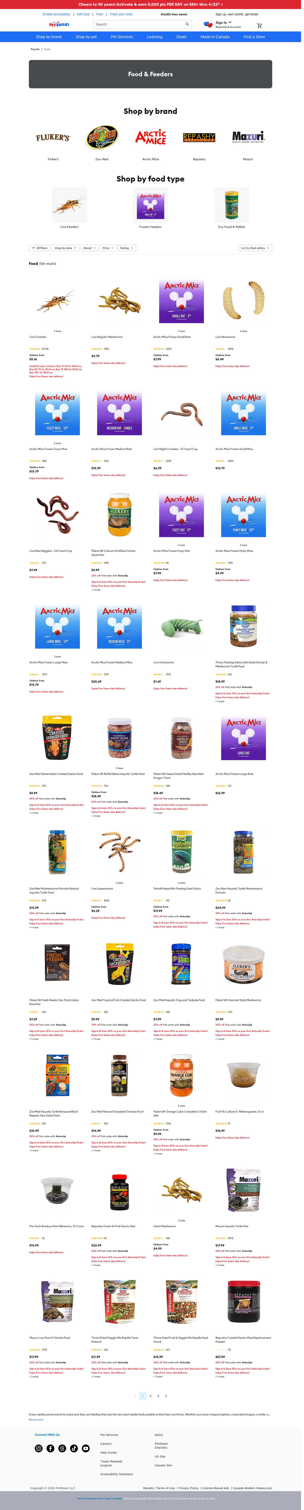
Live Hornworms (163, 662)
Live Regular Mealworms (106, 337)
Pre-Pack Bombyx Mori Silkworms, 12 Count (56, 1226)
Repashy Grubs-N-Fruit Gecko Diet (113, 1226)
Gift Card (83, 14)
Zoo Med (101, 159)
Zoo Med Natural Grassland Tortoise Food (117, 1111)
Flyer (99, 14)
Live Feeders (69, 227)
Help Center (108, 1452)
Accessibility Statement (116, 1474)
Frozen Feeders (150, 227)
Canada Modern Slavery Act (252, 1488)
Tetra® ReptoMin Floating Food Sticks (177, 888)
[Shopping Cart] (264, 26)
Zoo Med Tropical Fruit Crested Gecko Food (118, 1000)
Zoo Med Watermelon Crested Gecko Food (56, 774)
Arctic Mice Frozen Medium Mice (111, 662)
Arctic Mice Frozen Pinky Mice (234, 551)
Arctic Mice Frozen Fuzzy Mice (48, 449)
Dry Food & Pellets (231, 227)
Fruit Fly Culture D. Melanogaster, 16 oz (239, 1111)
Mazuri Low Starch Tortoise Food (49, 1337)
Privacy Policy (189, 1488)
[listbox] (150, 140)
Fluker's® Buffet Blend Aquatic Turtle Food (118, 774)
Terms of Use (166, 1488)
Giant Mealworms (164, 1226)
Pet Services (109, 1434)
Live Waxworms (225, 337)
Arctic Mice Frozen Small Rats (172, 337)
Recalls (148, 1488)
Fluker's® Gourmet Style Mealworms (238, 1000)
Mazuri (248, 159)
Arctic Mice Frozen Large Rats (234, 774)
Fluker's (53, 159)
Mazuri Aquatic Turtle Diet (231, 1226)
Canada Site (163, 1465)
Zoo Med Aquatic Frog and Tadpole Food (179, 1000)
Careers (106, 1443)
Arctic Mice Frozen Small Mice (234, 449)
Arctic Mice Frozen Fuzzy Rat (171, 551)
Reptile (35, 49)
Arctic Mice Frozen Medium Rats (111, 449)
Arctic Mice (150, 159)
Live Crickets (37, 337)
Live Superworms (102, 888)
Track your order (121, 14)
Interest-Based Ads (216, 1488)
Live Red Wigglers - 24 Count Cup (50, 551)
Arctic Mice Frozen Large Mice (48, 662)
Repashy (199, 159)
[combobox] (143, 24)
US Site (160, 1456)
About (159, 1434)
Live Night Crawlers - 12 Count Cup (175, 449)
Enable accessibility (56, 14)
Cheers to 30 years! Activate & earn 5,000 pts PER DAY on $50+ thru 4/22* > (151, 4)
